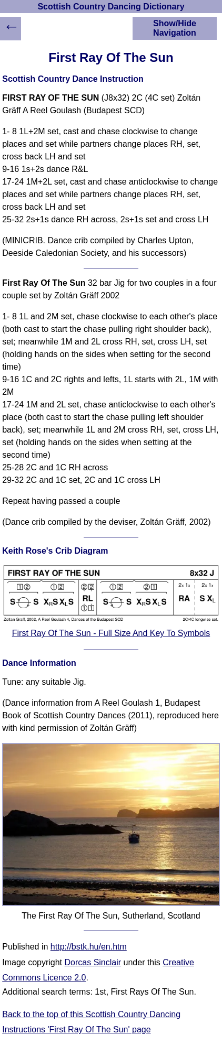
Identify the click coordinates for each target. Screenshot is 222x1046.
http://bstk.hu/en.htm (89, 946)
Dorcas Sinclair (93, 962)
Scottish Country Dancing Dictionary (110, 6)
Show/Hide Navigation (174, 28)
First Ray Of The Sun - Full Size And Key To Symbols (111, 633)
